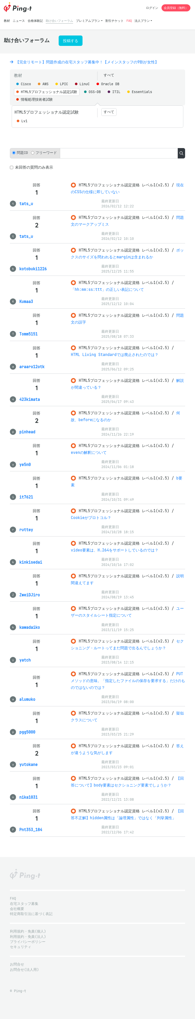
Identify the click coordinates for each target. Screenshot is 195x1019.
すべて (109, 75)
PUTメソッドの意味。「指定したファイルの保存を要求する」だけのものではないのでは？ (128, 680)
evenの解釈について (89, 452)
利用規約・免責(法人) (28, 937)
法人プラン (142, 21)
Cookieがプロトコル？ (91, 517)
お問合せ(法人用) (24, 970)
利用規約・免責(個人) (28, 931)
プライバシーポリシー (27, 942)
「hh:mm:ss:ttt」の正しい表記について (107, 289)
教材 (7, 21)
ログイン (152, 8)
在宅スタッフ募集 (24, 904)
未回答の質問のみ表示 (34, 167)
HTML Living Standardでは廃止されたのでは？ (114, 354)
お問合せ (17, 964)
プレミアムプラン (88, 21)
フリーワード (46, 153)
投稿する (70, 40)
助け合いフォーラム (59, 21)
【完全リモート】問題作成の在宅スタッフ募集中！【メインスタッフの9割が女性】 (84, 62)
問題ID (22, 153)
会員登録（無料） (176, 8)
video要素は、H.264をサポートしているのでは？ (114, 550)
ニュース (19, 21)
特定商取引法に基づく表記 (31, 914)
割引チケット (114, 21)
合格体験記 (35, 21)
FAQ (129, 21)
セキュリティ (20, 947)
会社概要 (17, 909)
